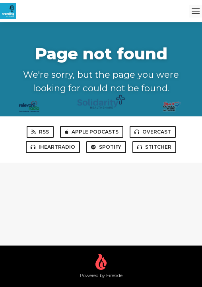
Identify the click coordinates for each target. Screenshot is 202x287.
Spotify (106, 147)
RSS (40, 132)
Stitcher (154, 147)
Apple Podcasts (91, 132)
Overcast (152, 132)
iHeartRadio (53, 147)
